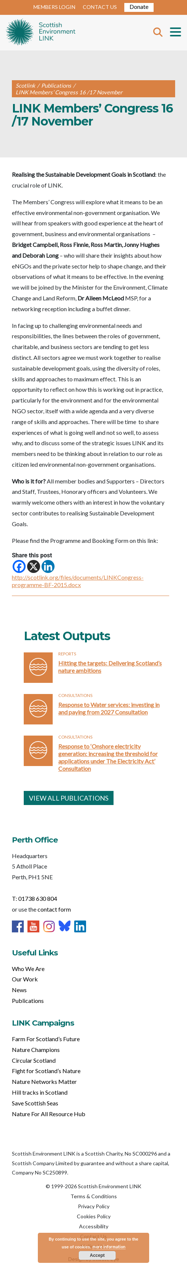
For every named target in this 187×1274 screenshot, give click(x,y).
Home (40, 33)
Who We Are (28, 968)
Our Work (25, 979)
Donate (138, 6)
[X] (33, 566)
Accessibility (93, 1226)
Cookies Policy (94, 1216)
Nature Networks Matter (44, 1081)
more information (108, 1246)
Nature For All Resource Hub (48, 1113)
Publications (28, 1000)
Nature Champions (36, 1049)
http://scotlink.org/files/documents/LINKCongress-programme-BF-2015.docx (78, 581)
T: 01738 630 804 (34, 898)
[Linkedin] (48, 566)
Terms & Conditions (93, 1196)
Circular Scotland (34, 1060)
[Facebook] (19, 566)
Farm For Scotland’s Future (46, 1038)
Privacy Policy (93, 1206)
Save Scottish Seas (35, 1103)
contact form (54, 909)
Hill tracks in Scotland (40, 1092)
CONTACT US (100, 7)
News (19, 989)
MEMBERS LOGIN (54, 7)
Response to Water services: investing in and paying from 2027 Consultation (109, 708)
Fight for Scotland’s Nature (46, 1070)
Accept (97, 1255)
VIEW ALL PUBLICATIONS (68, 798)
